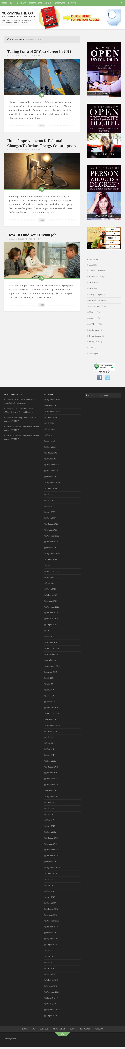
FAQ (12, 3)
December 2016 (52, 849)
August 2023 (51, 488)
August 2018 (51, 731)
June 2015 (50, 956)
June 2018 (50, 743)
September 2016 (53, 867)
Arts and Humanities (97, 270)
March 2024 (51, 447)
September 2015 (53, 938)
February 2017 (52, 838)
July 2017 (50, 808)
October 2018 (51, 719)
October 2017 (51, 790)
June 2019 (50, 684)
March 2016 (51, 903)
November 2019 (52, 654)
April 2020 (50, 630)
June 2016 (50, 885)
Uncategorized (95, 353)
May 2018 (50, 749)
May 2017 (50, 820)
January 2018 (51, 772)
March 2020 (51, 636)
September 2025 (53, 399)
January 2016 (51, 915)
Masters (92, 312)
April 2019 (50, 695)
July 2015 (50, 950)
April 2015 (50, 968)
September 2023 (53, 482)
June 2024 (50, 429)
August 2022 (51, 559)
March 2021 (51, 589)
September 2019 (53, 666)
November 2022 (52, 541)
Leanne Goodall (96, 306)
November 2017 (52, 784)
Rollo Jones (94, 330)
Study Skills (94, 341)
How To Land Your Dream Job (31, 234)
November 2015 (52, 927)
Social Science (95, 336)
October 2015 (51, 932)
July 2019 (50, 678)
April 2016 (50, 897)
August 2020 (51, 624)
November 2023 (52, 470)
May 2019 (50, 690)
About (48, 3)
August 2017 (51, 802)
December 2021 (52, 571)
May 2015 (50, 962)
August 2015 (51, 944)
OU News (93, 324)
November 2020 (52, 612)
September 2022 (53, 553)
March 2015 (51, 974)
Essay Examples (96, 294)
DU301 (92, 288)
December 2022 (52, 536)
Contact (21, 3)
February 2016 (52, 909)
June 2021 (50, 583)
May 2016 (50, 891)
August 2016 (51, 873)
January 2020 (51, 642)
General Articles (15, 55)
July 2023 (50, 494)
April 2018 (50, 755)
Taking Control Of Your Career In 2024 (39, 51)
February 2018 (52, 767)
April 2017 (50, 826)
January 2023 (51, 530)
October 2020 (51, 618)
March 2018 (51, 761)
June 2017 (50, 814)
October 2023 (51, 476)
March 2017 (51, 832)
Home (4, 3)
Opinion (92, 318)
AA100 (92, 265)
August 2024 (51, 417)
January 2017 (51, 844)
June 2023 (50, 500)
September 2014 (53, 1009)
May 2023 (50, 506)
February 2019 (52, 707)
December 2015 (52, 921)
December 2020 (52, 607)
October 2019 (51, 660)
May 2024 (50, 435)
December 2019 (52, 648)
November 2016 (52, 855)
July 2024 (50, 423)
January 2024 (51, 459)
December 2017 (52, 778)
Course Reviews (96, 276)
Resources (60, 3)
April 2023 (50, 512)
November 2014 (52, 998)
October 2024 (51, 405)
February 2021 (52, 595)
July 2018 (50, 737)
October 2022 (51, 547)
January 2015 (51, 986)
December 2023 (52, 464)
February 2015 (52, 980)
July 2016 (50, 879)
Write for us (35, 3)
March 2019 (51, 701)
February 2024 (52, 453)
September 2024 (53, 411)
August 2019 (51, 672)
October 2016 (51, 861)
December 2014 (52, 992)
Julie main (10, 426)
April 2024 (50, 441)
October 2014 (51, 1004)
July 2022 (50, 565)
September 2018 (53, 725)
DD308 (92, 282)
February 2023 (52, 524)
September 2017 (53, 796)
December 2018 (52, 713)
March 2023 (51, 518)
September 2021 (53, 577)
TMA (91, 347)
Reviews (72, 3)
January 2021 (51, 601)
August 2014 (51, 1015)
